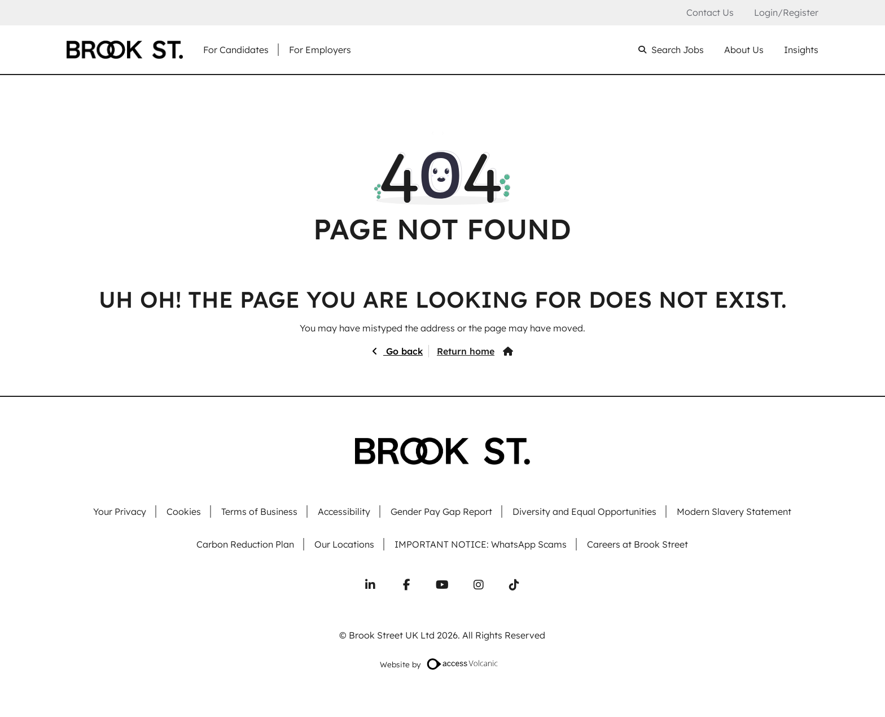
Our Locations (344, 544)
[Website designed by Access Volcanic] (462, 664)
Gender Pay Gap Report (441, 511)
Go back (403, 351)
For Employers (320, 50)
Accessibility (344, 511)
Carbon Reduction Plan (245, 544)
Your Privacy (119, 511)
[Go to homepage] (125, 50)
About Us (744, 50)
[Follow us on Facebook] (406, 584)
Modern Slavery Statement (734, 511)
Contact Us (710, 12)
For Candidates (236, 50)
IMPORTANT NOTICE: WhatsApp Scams (481, 544)
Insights (801, 50)
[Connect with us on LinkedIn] (370, 584)
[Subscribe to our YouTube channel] (442, 584)
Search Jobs (677, 50)
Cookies (184, 511)
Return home (465, 351)
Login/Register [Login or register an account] (786, 12)
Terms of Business (259, 511)
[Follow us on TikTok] (514, 584)
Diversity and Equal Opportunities (584, 511)
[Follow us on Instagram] (478, 584)
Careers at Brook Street (637, 544)
